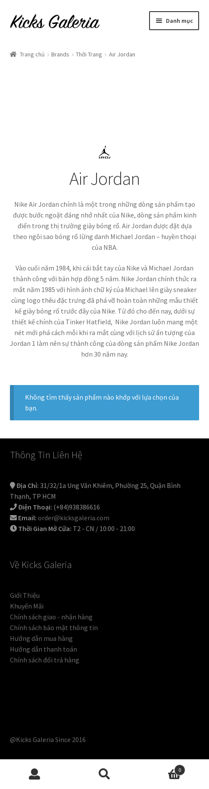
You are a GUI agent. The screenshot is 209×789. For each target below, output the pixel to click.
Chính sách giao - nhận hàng (51, 616)
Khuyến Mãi (27, 606)
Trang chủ (32, 54)
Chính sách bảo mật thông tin (54, 627)
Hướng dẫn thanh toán (43, 649)
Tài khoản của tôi (35, 774)
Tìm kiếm (105, 774)
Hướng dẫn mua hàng (41, 638)
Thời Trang (89, 54)
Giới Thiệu (25, 595)
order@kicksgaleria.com (73, 517)
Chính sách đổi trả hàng (44, 659)
